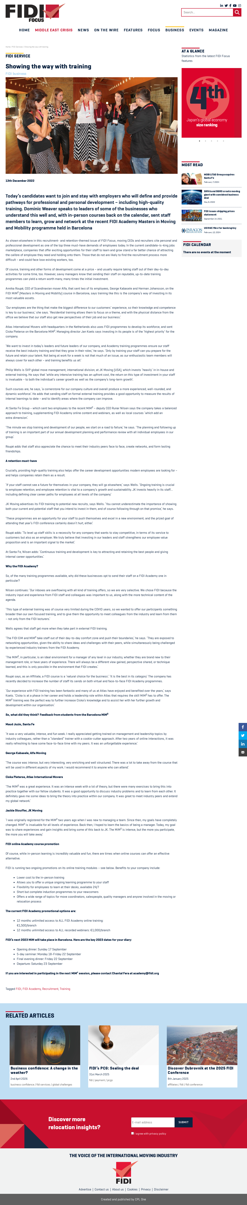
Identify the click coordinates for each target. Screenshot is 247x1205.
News (83, 30)
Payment (100, 1080)
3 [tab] (212, 141)
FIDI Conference (194, 1084)
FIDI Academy (32, 989)
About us (118, 1189)
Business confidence (22, 1084)
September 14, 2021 (213, 218)
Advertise (85, 1189)
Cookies (132, 1189)
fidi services (43, 1084)
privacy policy (157, 1133)
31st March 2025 (99, 1074)
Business (174, 30)
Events (196, 30)
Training (65, 989)
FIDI (18, 989)
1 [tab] (200, 141)
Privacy (146, 1189)
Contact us (102, 1189)
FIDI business (16, 74)
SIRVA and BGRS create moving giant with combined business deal (222, 194)
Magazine (218, 30)
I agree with (150, 1133)
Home (24, 30)
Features (133, 30)
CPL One (140, 1199)
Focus (154, 30)
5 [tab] (224, 141)
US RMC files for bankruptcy (220, 227)
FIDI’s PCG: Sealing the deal (114, 1068)
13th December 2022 (20, 181)
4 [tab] (218, 141)
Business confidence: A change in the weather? (44, 1070)
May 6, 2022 (209, 202)
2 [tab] (206, 141)
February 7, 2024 (211, 182)
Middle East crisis (54, 30)
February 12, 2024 (212, 232)
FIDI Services (17, 47)
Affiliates (173, 1084)
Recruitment (50, 989)
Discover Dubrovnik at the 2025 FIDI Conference (201, 1070)
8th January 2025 (178, 1078)
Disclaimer (161, 1189)
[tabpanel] (212, 103)
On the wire (106, 30)
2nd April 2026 (19, 1078)
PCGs (110, 1080)
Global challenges (62, 1084)
